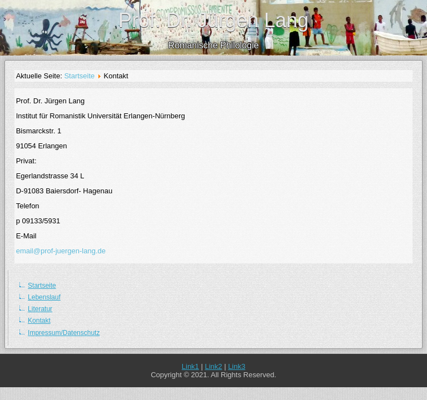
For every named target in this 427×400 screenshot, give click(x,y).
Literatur (40, 309)
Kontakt (39, 320)
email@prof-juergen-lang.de (61, 251)
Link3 (236, 366)
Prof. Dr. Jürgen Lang (213, 20)
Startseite (79, 76)
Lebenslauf (44, 297)
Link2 (213, 366)
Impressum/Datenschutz (64, 333)
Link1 (190, 366)
